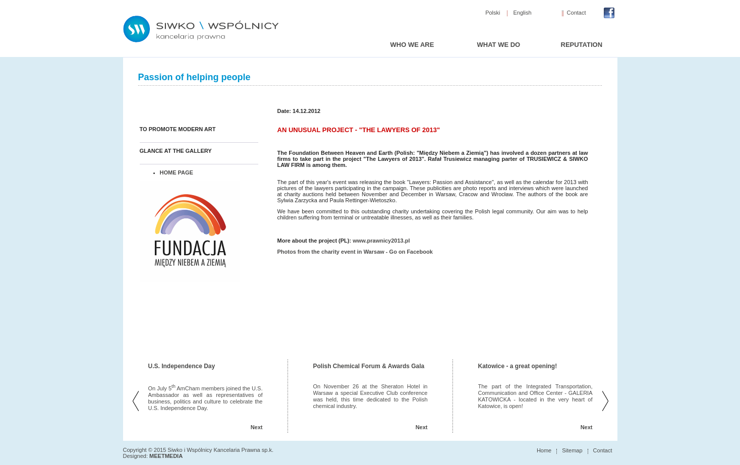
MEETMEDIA (166, 456)
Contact (576, 13)
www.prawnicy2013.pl (381, 241)
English (523, 13)
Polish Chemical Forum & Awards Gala (369, 366)
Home (544, 450)
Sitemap (572, 450)
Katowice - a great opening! (517, 366)
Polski (492, 13)
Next (257, 427)
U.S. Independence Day (181, 366)
